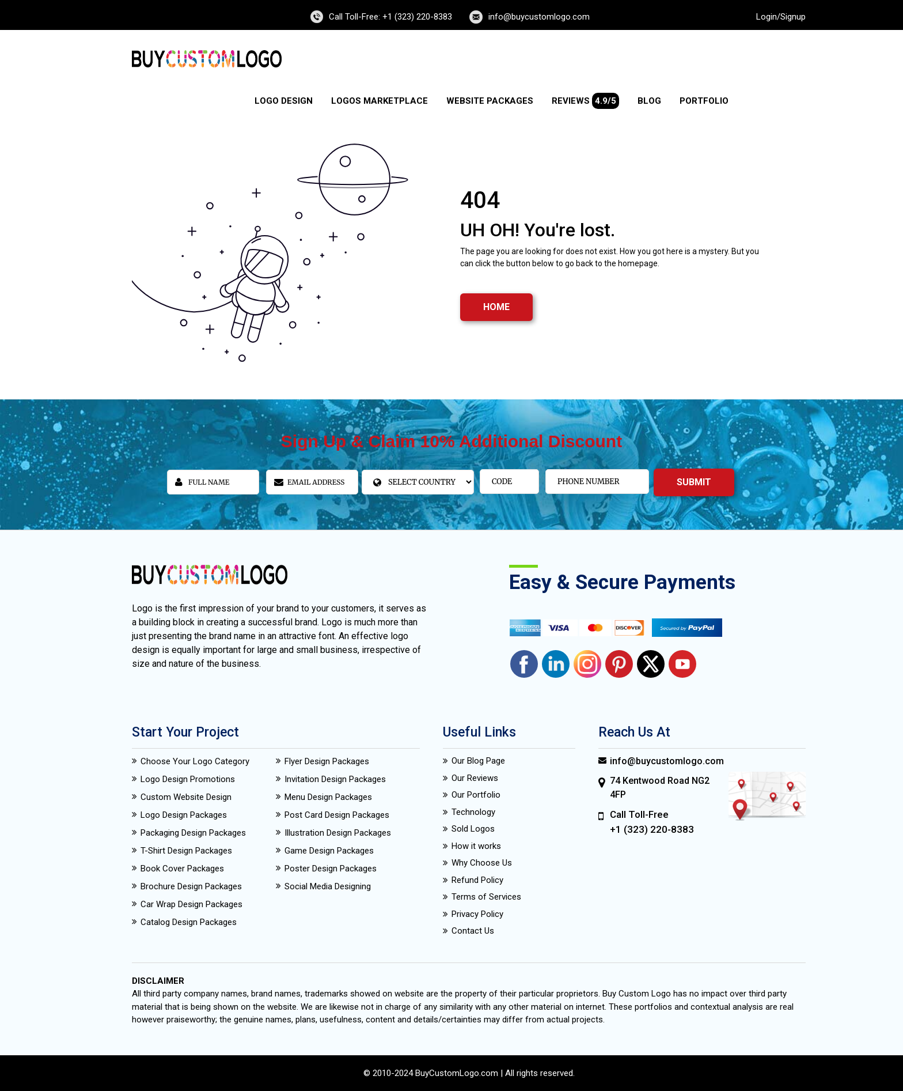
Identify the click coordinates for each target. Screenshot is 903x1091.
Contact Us (472, 931)
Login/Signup (781, 17)
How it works (476, 846)
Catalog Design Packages (189, 922)
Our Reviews (474, 778)
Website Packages (489, 101)
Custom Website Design (186, 797)
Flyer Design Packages (326, 761)
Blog (649, 101)
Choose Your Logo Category (195, 761)
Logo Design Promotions (188, 779)
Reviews (585, 101)
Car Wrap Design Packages (191, 904)
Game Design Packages (329, 850)
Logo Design (284, 101)
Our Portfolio (475, 795)
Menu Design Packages (328, 797)
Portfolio (704, 101)
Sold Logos (473, 829)
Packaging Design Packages (193, 833)
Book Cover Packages (182, 868)
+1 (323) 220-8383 (652, 829)
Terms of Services (486, 897)
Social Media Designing (327, 886)
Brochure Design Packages (191, 886)
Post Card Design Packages (336, 815)
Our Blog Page (478, 761)
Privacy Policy (477, 914)
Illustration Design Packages (337, 833)
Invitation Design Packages (335, 779)
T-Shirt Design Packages (186, 850)
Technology (473, 812)
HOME (496, 306)
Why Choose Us (481, 863)
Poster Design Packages (330, 868)
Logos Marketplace (379, 101)
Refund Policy (477, 880)
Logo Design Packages (184, 815)
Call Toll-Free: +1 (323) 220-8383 (390, 17)
